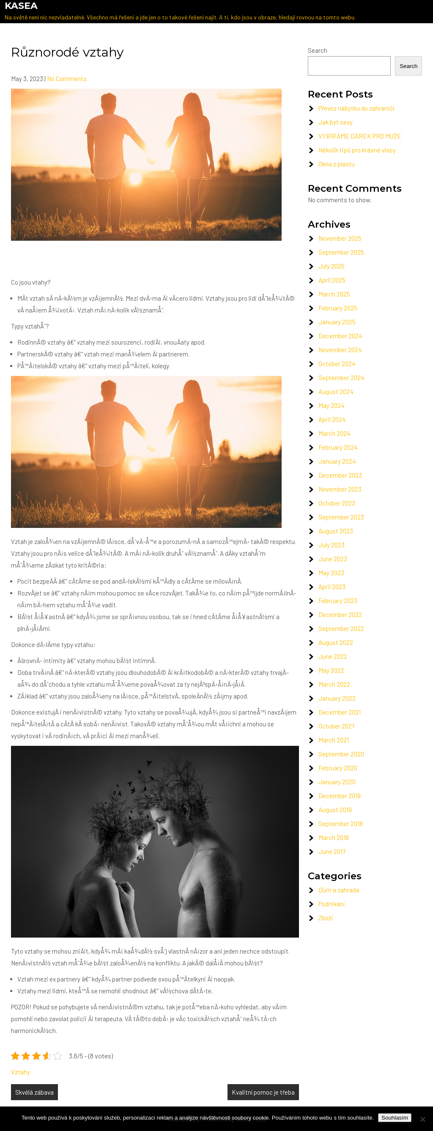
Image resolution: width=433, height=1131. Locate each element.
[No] (422, 1119)
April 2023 (331, 586)
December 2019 (339, 795)
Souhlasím (394, 1118)
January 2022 (337, 698)
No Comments (67, 78)
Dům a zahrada (338, 890)
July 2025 (331, 266)
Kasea (21, 5)
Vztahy (20, 1072)
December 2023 (340, 475)
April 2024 (332, 419)
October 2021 (336, 726)
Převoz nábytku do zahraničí (356, 108)
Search (317, 50)
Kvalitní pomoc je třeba (263, 1092)
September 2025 (341, 252)
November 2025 (340, 238)
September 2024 (341, 377)
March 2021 (333, 740)
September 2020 (341, 754)
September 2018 (340, 823)
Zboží (325, 918)
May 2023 (331, 572)
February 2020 (337, 768)
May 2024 (331, 405)
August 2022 (335, 642)
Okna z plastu (336, 164)
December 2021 (339, 712)
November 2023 (340, 489)
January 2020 (337, 782)
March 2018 (333, 837)
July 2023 (331, 545)
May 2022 (331, 670)
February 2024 (338, 447)
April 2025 (331, 280)
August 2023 (335, 531)
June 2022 (332, 656)
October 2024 (337, 363)
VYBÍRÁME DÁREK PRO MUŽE (359, 136)
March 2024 (334, 433)
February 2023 (337, 600)
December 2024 (340, 336)
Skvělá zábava (34, 1092)
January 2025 (337, 322)
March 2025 (334, 294)
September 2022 (341, 628)
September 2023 (341, 517)
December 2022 (340, 614)
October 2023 (336, 503)
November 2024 (340, 349)
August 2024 (336, 391)
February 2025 (337, 308)
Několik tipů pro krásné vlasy (357, 150)
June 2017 (331, 851)
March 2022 (334, 684)
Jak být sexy (335, 122)
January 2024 (337, 461)
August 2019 (335, 809)
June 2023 (332, 559)
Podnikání (331, 904)
